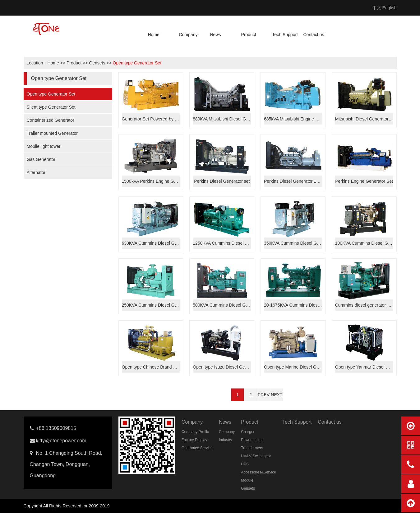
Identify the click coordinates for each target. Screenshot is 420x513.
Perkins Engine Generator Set (364, 181)
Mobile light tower (44, 146)
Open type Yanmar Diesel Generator (370, 367)
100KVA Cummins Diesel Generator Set (373, 243)
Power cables (252, 440)
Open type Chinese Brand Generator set (161, 367)
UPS (245, 464)
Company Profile (195, 432)
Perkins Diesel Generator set (222, 181)
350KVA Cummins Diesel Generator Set (302, 243)
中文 (376, 7)
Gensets (97, 62)
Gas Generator (41, 159)
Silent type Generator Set (51, 107)
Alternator (36, 172)
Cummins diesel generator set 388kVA (372, 305)
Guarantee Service (197, 448)
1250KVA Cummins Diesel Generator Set (232, 243)
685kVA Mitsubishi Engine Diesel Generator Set (310, 118)
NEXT (276, 394)
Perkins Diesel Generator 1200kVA (297, 181)
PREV (264, 394)
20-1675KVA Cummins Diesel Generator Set (306, 305)
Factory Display (194, 440)
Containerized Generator (50, 120)
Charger (247, 432)
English (389, 7)
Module (247, 480)
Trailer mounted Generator (52, 133)
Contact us (313, 34)
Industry (225, 440)
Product (248, 34)
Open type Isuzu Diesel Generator (226, 367)
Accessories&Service (258, 472)
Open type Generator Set (137, 62)
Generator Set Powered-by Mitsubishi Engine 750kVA (173, 118)
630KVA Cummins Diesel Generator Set (160, 243)
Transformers (252, 448)
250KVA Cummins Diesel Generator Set (160, 305)
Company (188, 34)
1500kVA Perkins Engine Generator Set (160, 181)
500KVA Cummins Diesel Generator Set (231, 305)
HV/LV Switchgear (256, 456)
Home (153, 34)
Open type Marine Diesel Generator (298, 367)
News (215, 34)
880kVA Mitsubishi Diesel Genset (224, 118)
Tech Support (285, 34)
